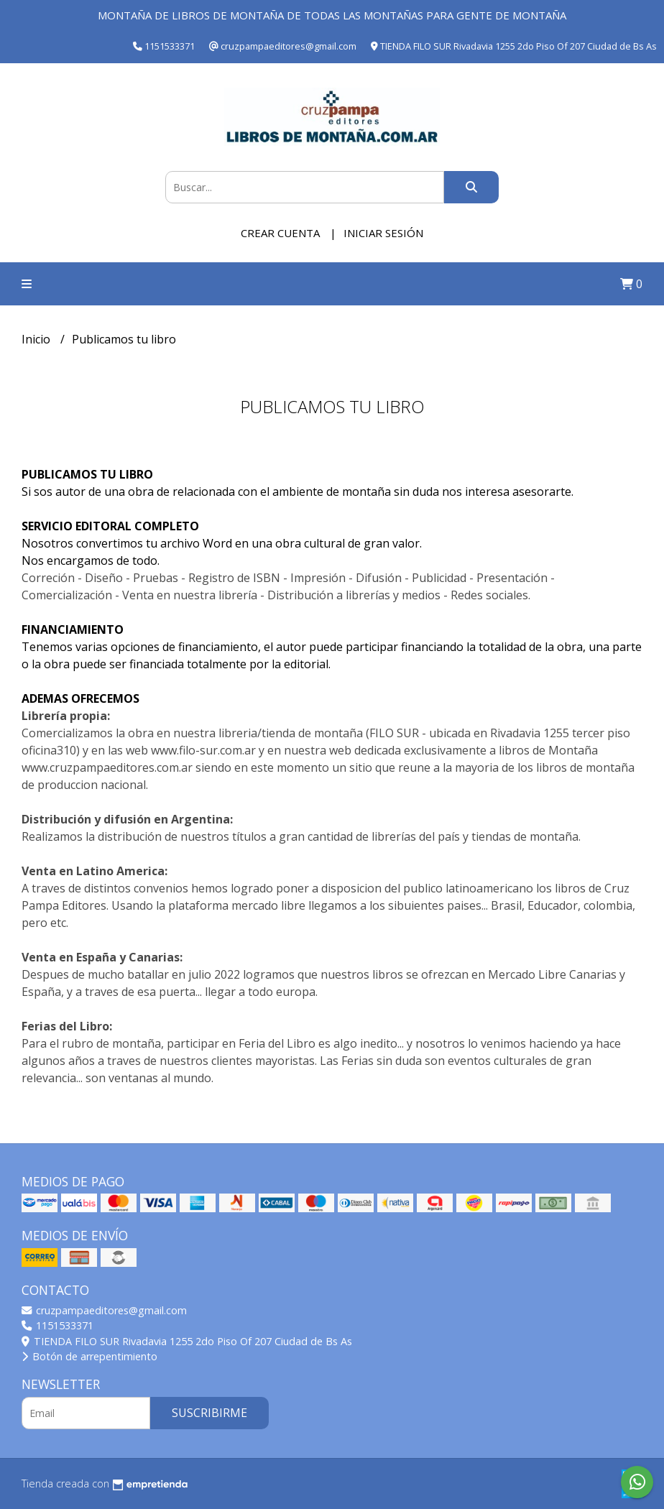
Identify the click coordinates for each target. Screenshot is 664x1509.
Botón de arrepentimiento (89, 1356)
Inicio (37, 339)
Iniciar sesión (383, 233)
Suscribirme (209, 1413)
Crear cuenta (280, 233)
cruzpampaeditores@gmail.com (104, 1310)
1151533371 (57, 1325)
